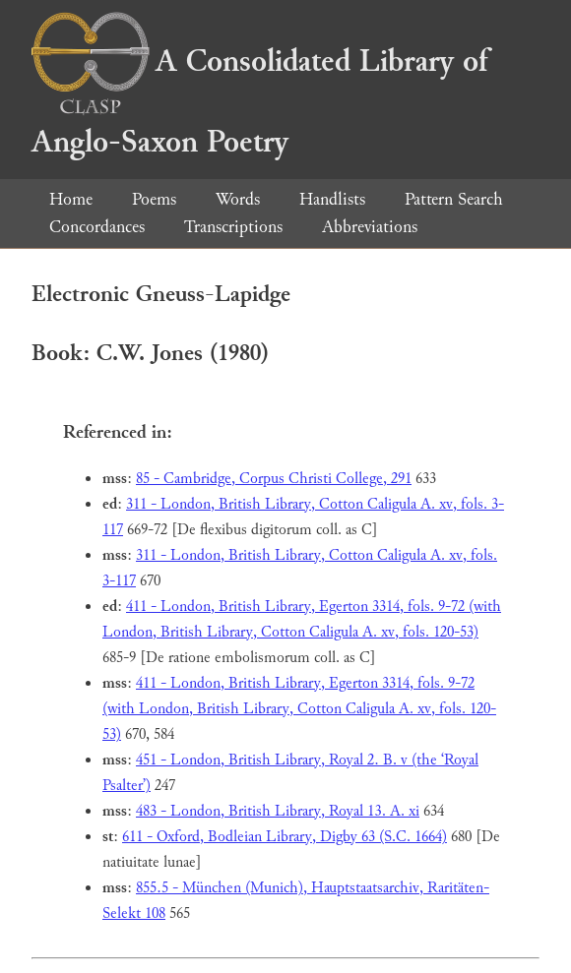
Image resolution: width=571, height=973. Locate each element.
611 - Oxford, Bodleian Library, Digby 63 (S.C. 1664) (284, 836)
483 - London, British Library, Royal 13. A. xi (277, 811)
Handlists (332, 199)
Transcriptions (233, 226)
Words (238, 199)
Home (71, 199)
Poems (154, 199)
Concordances (97, 226)
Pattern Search (454, 199)
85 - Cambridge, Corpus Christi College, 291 (274, 478)
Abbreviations (369, 226)
